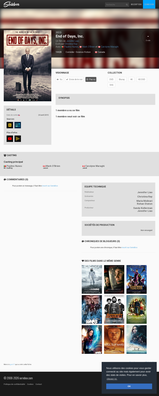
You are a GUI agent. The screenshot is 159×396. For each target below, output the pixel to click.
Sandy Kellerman (142, 208)
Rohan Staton (144, 203)
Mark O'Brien (88, 46)
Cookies (30, 384)
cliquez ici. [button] (112, 379)
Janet (84, 168)
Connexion (149, 4)
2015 (58, 32)
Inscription (136, 4)
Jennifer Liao (72, 41)
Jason (45, 168)
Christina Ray (71, 43)
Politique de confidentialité (14, 384)
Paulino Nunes (71, 46)
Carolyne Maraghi (109, 46)
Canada (100, 52)
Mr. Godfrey (8, 168)
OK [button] (129, 386)
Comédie (70, 52)
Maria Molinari (144, 200)
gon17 (12, 364)
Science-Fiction (83, 52)
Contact (39, 384)
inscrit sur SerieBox (50, 186)
